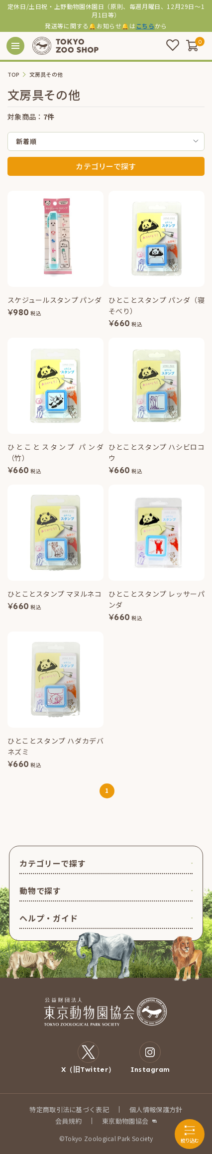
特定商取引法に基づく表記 (69, 1109)
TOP (13, 74)
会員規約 (68, 1121)
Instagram (150, 1057)
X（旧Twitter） (88, 1057)
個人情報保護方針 (156, 1109)
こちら (145, 25)
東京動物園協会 (125, 1121)
